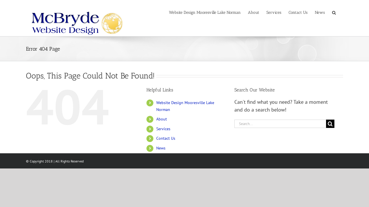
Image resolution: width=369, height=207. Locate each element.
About (161, 119)
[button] (341, 12)
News (160, 148)
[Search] (330, 124)
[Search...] (280, 124)
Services (163, 128)
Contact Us (165, 138)
